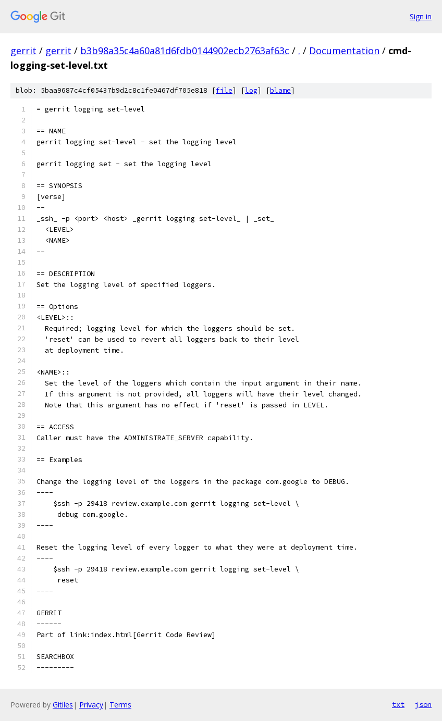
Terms (120, 705)
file (224, 90)
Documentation (344, 50)
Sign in (421, 16)
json (423, 704)
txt (398, 704)
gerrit (23, 50)
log (251, 90)
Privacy (91, 705)
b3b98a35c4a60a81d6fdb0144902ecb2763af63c (184, 50)
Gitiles (63, 705)
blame (280, 90)
